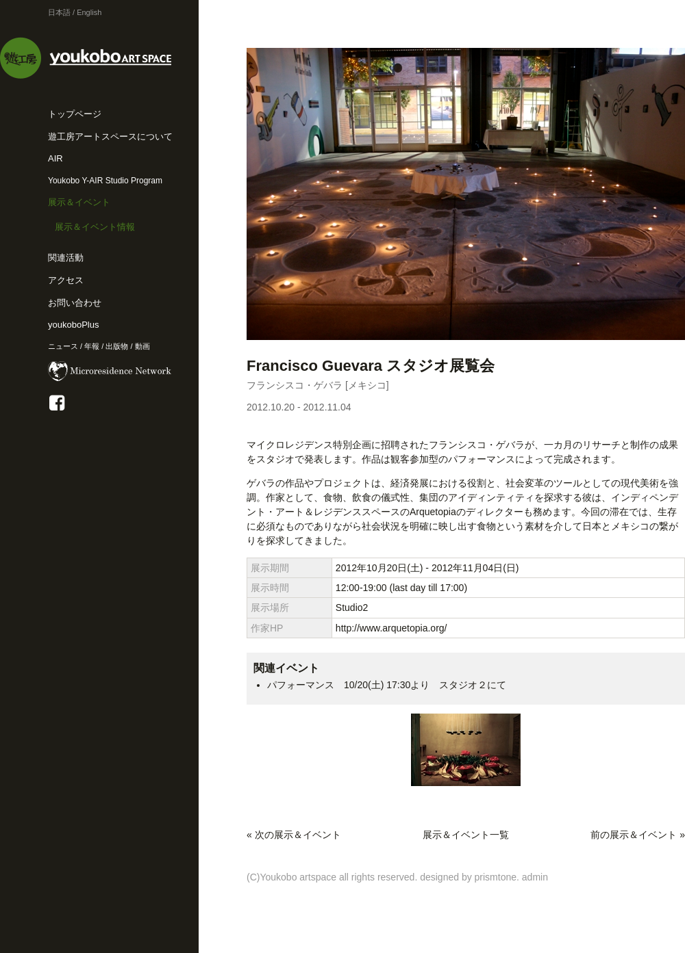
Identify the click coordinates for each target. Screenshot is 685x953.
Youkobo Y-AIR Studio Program (105, 180)
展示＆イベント (79, 202)
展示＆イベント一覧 (466, 834)
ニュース (63, 346)
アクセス (66, 280)
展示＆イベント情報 (95, 227)
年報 (91, 346)
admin (535, 877)
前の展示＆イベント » (637, 834)
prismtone (495, 877)
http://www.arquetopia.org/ (391, 628)
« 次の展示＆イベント (294, 834)
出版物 (116, 346)
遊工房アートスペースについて (110, 136)
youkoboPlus (73, 324)
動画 (142, 346)
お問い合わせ (74, 303)
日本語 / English (74, 12)
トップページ (74, 114)
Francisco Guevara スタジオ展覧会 (371, 365)
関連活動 (66, 257)
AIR (55, 158)
